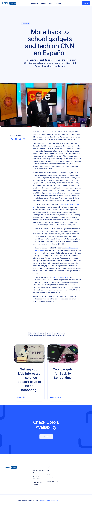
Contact (86, 3)
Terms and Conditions (52, 500)
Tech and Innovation (36, 478)
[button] (34, 3)
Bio (48, 470)
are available (53, 193)
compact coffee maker (61, 277)
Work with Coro (52, 481)
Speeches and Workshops (37, 484)
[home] (8, 3)
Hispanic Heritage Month (38, 472)
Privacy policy (41, 500)
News (49, 474)
